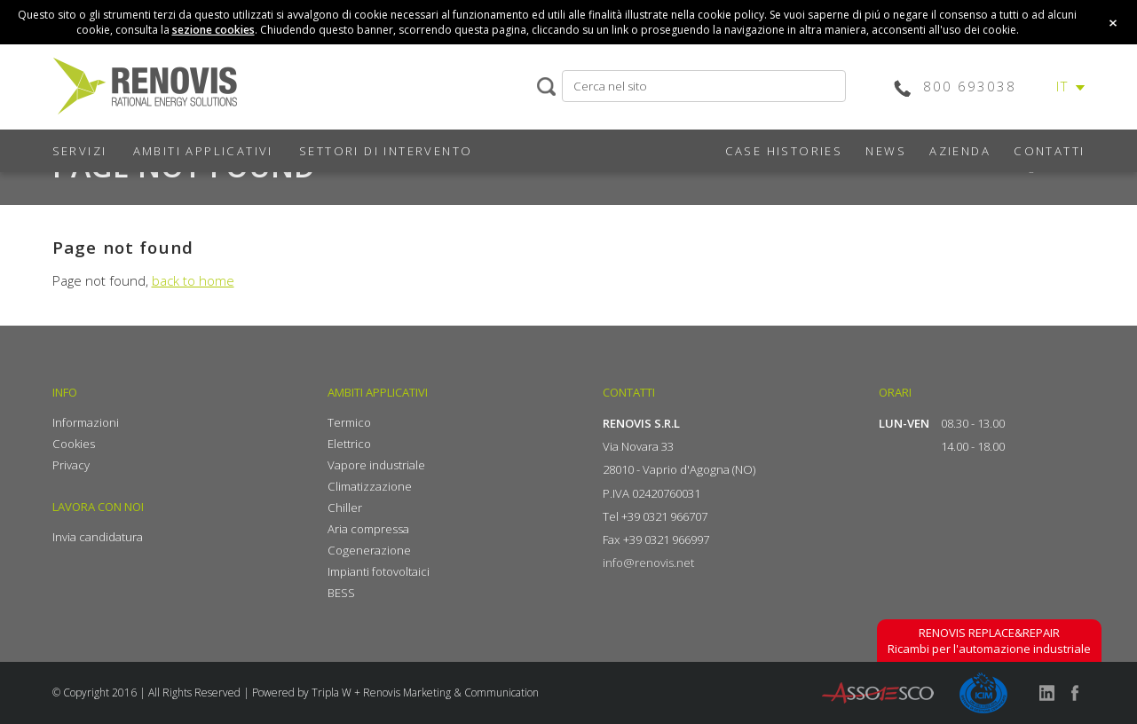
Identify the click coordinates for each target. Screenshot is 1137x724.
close (1113, 23)
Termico (349, 422)
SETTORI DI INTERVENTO (385, 151)
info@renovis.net (648, 563)
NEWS (885, 151)
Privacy (71, 465)
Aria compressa (368, 529)
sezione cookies (213, 29)
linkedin (1046, 693)
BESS (341, 593)
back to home (193, 280)
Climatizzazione (370, 486)
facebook (1075, 693)
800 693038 (969, 86)
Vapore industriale (376, 465)
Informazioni (85, 422)
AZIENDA (960, 151)
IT (1063, 86)
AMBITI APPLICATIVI (203, 151)
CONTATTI (1049, 151)
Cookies (73, 444)
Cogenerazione (369, 550)
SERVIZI (79, 151)
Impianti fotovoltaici (379, 571)
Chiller (345, 507)
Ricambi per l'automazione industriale (989, 641)
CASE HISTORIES (784, 151)
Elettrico (349, 444)
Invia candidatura (97, 537)
